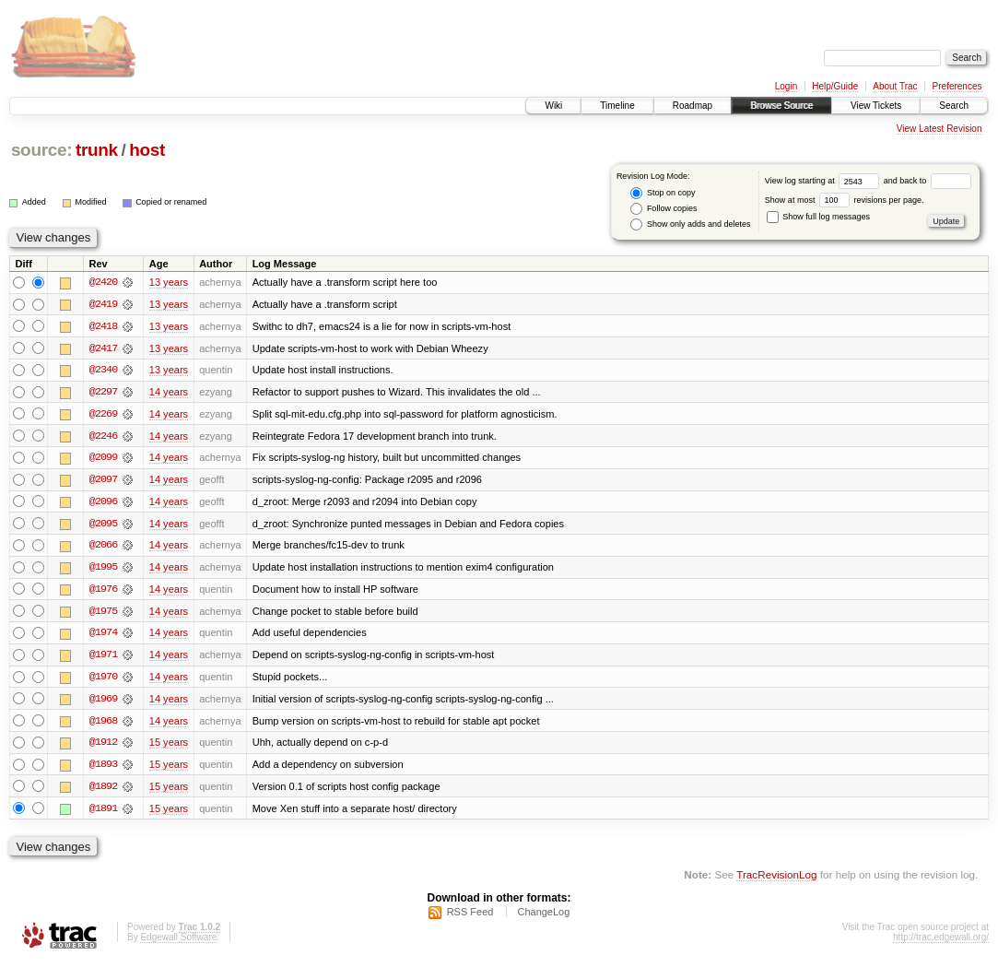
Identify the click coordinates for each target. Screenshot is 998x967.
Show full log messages (818, 216)
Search (954, 105)
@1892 (103, 791)
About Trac (895, 86)
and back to (927, 180)
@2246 (103, 437)
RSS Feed (470, 917)
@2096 (103, 503)
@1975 (103, 614)
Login (786, 86)
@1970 (103, 680)
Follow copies (663, 209)
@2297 (103, 392)
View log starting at (824, 180)
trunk (97, 149)
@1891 (103, 813)
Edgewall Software (178, 943)
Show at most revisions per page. (844, 200)
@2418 (103, 326)
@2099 (103, 459)
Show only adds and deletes (690, 224)
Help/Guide (835, 86)
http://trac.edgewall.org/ (941, 943)
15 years (168, 746)
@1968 (103, 724)
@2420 (103, 282)
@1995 (103, 569)
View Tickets (876, 105)
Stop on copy (662, 193)
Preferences (957, 86)
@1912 (103, 746)
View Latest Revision (939, 129)
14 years (168, 392)
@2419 (103, 304)
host (147, 149)
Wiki (553, 105)
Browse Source (781, 105)
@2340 (103, 370)
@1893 (103, 768)
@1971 (103, 658)
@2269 (103, 414)
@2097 (103, 481)
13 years (168, 282)
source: (41, 149)
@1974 (103, 636)
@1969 (103, 702)
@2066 (103, 547)
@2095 (103, 525)
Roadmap (692, 105)
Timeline (617, 105)
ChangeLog (543, 917)
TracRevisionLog (776, 880)
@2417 (103, 348)
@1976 (103, 591)
